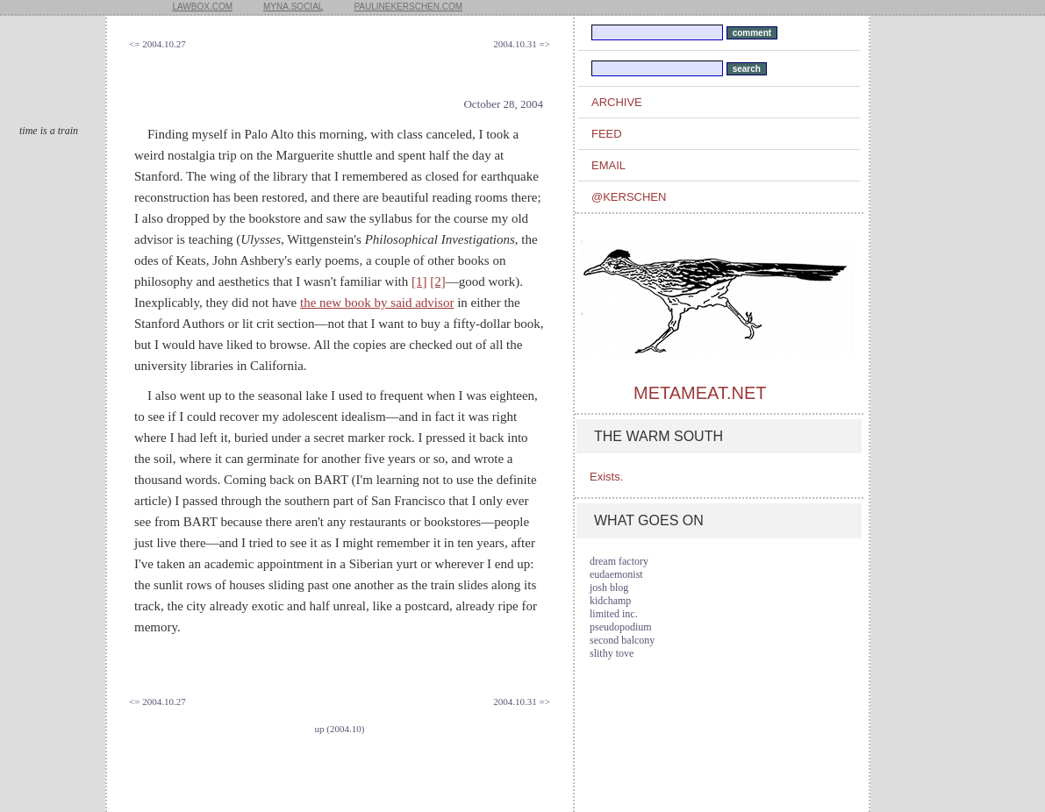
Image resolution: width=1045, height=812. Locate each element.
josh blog (609, 587)
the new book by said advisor (377, 303)
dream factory (619, 561)
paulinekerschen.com (408, 6)
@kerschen (628, 197)
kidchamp (610, 601)
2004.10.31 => (521, 44)
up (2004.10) (340, 728)
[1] (419, 281)
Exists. (606, 476)
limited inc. (614, 614)
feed (606, 133)
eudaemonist (616, 574)
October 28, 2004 (503, 103)
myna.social (293, 6)
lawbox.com (203, 6)
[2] (438, 281)
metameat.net (699, 392)
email (608, 165)
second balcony (622, 640)
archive (616, 102)
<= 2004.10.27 (157, 44)
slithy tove (611, 653)
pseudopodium (621, 627)
